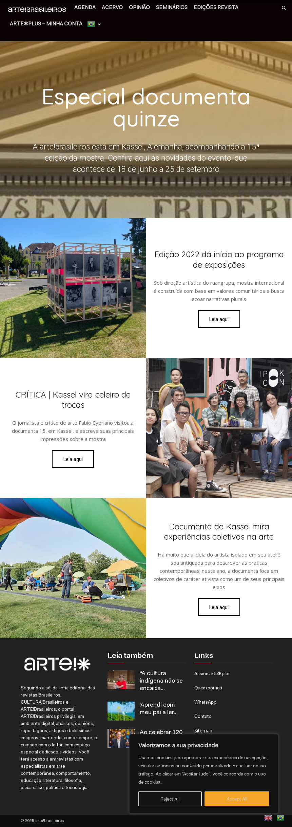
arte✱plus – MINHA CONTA (46, 24)
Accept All (237, 799)
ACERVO (112, 8)
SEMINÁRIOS (172, 8)
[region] (203, 773)
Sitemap (203, 730)
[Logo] (39, 10)
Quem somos (208, 688)
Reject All (169, 799)
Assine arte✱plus (212, 673)
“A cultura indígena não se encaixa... (161, 681)
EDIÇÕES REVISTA (216, 8)
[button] (284, 8)
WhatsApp (205, 702)
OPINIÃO (139, 8)
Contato (203, 716)
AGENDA (85, 8)
